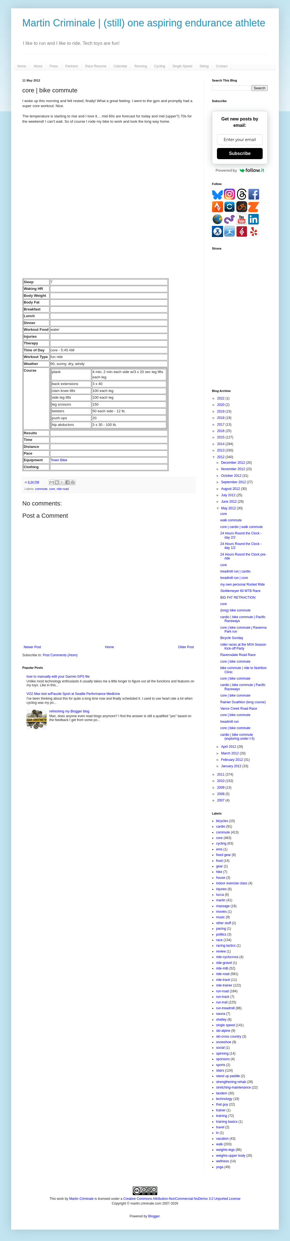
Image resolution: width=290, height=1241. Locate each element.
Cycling (159, 66)
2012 (221, 457)
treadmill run (229, 722)
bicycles (222, 821)
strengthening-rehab (231, 1082)
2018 (221, 418)
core (52, 488)
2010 (221, 781)
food (219, 861)
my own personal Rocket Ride (242, 584)
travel (220, 1127)
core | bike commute (235, 661)
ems (219, 849)
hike (219, 872)
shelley (221, 1020)
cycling (221, 843)
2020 (221, 405)
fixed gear (223, 855)
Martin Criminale (81, 1199)
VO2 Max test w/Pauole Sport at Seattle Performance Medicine (73, 694)
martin (220, 900)
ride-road (63, 488)
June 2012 (229, 502)
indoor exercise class (231, 883)
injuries (221, 889)
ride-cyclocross (227, 957)
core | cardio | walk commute (241, 527)
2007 (221, 800)
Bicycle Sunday (231, 638)
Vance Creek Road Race (238, 708)
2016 (221, 431)
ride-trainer (224, 985)
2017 (221, 424)
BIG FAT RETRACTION (237, 597)
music (220, 917)
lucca (220, 895)
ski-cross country (228, 1036)
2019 (221, 411)
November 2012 (233, 469)
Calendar (120, 66)
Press (53, 66)
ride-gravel (224, 963)
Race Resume (95, 66)
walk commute (231, 520)
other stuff (223, 923)
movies (221, 912)
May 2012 (229, 508)
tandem (221, 1093)
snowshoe (223, 1042)
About (37, 66)
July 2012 (228, 495)
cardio (220, 826)
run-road (222, 991)
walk (219, 1144)
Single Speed (182, 66)
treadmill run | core (234, 578)
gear (219, 866)
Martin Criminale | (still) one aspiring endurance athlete (143, 23)
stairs (220, 1070)
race (219, 940)
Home (21, 66)
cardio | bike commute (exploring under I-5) (237, 737)
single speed (225, 1025)
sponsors (223, 1059)
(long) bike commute (235, 610)
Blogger (154, 1216)
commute (41, 488)
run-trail (222, 1002)
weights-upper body (230, 1156)
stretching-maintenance (233, 1087)
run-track (222, 997)
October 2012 (231, 476)
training (221, 1116)
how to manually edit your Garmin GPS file (58, 677)
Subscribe (239, 153)
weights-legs (225, 1150)
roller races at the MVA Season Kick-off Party (243, 646)
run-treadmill (225, 1008)
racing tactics (226, 946)
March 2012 (230, 753)
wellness (222, 1161)
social (220, 1048)
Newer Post (32, 647)
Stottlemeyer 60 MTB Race (240, 591)
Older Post (186, 647)
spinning (222, 1053)
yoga (219, 1167)
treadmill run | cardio (235, 571)
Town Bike (58, 460)
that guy (222, 1104)
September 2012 (234, 482)
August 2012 (231, 489)
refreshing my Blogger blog (69, 711)
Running (140, 66)
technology (224, 1099)
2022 (221, 398)
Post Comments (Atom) (60, 655)
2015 (221, 437)
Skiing (204, 66)
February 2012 (232, 760)
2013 (221, 450)
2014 (221, 444)
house (220, 878)
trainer (221, 1110)
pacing (221, 929)
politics (221, 934)
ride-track (223, 980)
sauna (220, 1014)
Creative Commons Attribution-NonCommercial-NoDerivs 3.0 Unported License (181, 1199)
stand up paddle (228, 1076)
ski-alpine (223, 1031)
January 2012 (231, 766)
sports (220, 1065)
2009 (221, 787)
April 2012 (229, 747)
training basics (227, 1122)
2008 (221, 794)
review (221, 951)
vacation (222, 1139)
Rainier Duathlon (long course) (243, 702)
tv (217, 1133)
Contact (221, 66)
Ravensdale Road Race (238, 655)
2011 (221, 774)
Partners (71, 66)
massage (223, 906)
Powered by (240, 170)
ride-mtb (222, 968)
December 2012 (233, 463)
